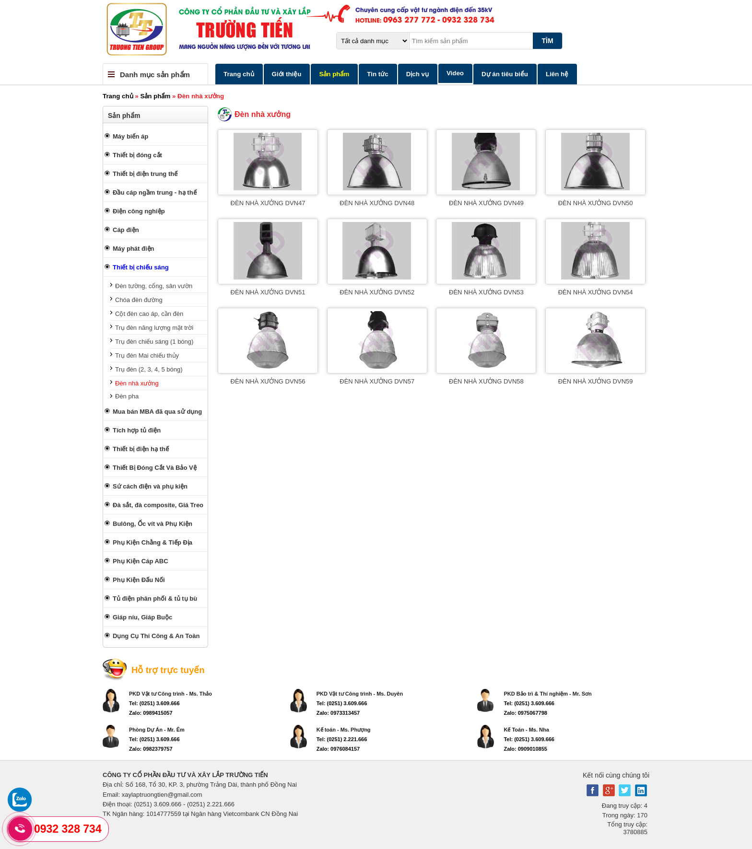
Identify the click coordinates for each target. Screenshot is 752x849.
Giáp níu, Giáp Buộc (142, 617)
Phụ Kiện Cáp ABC (140, 561)
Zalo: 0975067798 (525, 713)
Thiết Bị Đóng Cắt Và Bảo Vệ (155, 467)
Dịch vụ (417, 74)
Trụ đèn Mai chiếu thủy (147, 355)
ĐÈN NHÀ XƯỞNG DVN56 (268, 381)
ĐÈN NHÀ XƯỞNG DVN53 (486, 292)
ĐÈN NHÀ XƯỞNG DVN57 (377, 381)
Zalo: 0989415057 (151, 713)
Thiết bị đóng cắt (137, 155)
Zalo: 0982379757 (151, 749)
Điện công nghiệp (139, 211)
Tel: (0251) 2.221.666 (342, 739)
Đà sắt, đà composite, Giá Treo (158, 505)
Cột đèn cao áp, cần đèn (149, 313)
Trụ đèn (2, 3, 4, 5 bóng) (148, 369)
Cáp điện (126, 229)
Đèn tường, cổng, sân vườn (153, 286)
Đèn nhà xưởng (137, 383)
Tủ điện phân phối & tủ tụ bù (155, 598)
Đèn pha (127, 396)
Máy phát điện (133, 248)
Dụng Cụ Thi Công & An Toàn (156, 636)
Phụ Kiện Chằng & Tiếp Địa (152, 542)
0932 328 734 (68, 829)
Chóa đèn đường (139, 299)
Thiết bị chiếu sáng (141, 267)
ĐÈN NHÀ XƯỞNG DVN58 (486, 381)
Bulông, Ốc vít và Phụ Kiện (152, 523)
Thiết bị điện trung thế (145, 173)
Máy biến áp (130, 136)
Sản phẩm (334, 74)
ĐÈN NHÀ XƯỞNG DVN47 (268, 203)
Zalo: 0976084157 (338, 749)
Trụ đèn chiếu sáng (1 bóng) (154, 341)
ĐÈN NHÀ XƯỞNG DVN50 (595, 203)
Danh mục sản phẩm (155, 74)
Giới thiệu (287, 74)
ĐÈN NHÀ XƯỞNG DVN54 (595, 292)
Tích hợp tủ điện (137, 430)
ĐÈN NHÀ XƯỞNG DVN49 (486, 203)
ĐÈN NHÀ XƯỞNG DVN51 (268, 292)
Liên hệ (557, 74)
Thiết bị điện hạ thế (141, 449)
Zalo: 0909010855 (525, 749)
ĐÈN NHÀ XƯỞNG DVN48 (377, 203)
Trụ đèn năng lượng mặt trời (154, 327)
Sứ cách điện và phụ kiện (150, 486)
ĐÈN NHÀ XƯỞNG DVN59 (595, 381)
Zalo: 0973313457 (338, 713)
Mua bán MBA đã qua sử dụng (157, 411)
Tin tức (377, 74)
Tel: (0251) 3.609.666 (154, 703)
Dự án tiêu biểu (505, 74)
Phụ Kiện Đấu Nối (139, 579)
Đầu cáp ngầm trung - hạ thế (155, 192)
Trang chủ (238, 74)
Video (455, 73)
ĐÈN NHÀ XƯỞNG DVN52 (377, 292)
